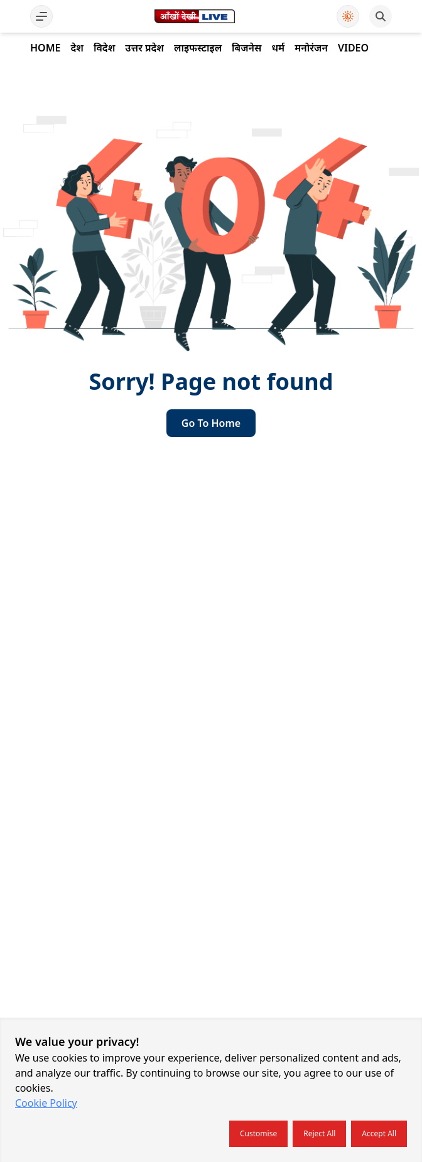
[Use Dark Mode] (348, 16)
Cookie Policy (46, 1103)
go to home (211, 423)
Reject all (319, 1133)
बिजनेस (246, 48)
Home (45, 48)
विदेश (104, 48)
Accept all (379, 1133)
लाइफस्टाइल (198, 48)
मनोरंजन (311, 48)
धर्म (277, 48)
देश (76, 48)
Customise (258, 1133)
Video (353, 48)
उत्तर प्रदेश (144, 48)
